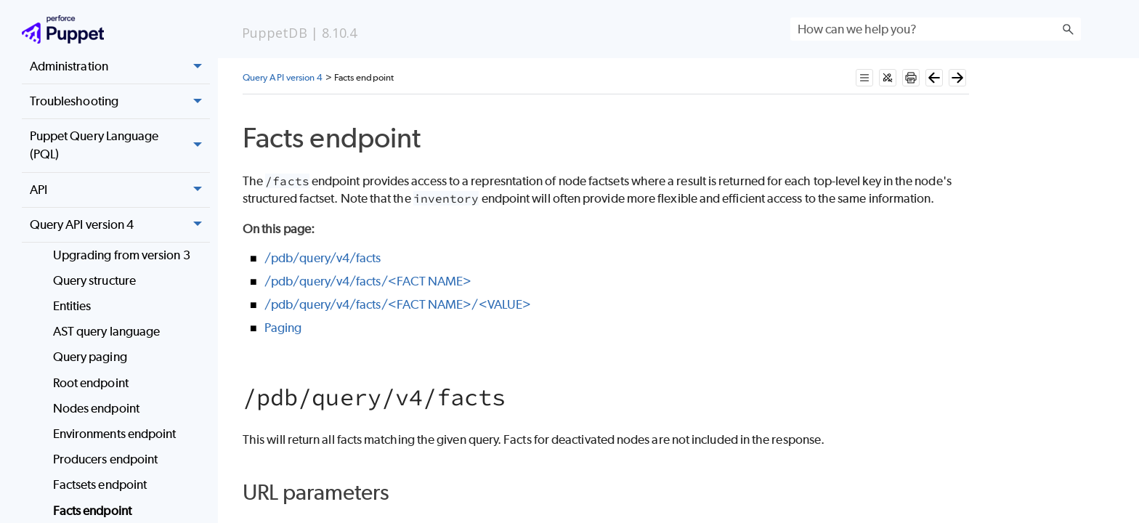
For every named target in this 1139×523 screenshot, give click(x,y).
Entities (72, 306)
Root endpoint (91, 383)
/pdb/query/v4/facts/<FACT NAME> (367, 281)
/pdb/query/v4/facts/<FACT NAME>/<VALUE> (397, 304)
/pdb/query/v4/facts (322, 258)
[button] (1068, 29)
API (120, 190)
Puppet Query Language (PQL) (120, 145)
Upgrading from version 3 (121, 255)
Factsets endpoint (100, 484)
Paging (282, 327)
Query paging (90, 356)
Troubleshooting (120, 101)
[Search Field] (935, 29)
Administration (120, 66)
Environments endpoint (115, 433)
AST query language (106, 331)
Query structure (94, 280)
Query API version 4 (120, 225)
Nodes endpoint (96, 408)
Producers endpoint (105, 459)
